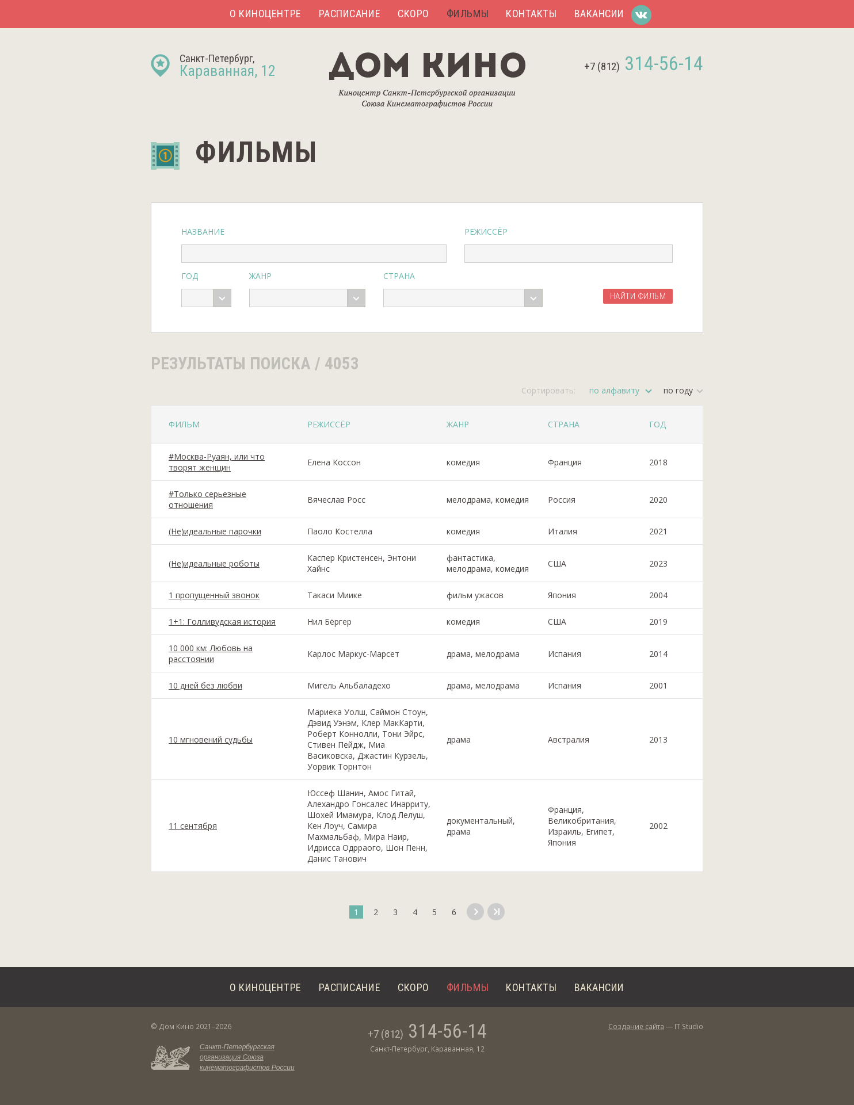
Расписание (349, 13)
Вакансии (599, 13)
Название (202, 231)
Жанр (260, 275)
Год (189, 275)
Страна (399, 275)
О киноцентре (266, 13)
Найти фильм (638, 296)
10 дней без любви (205, 685)
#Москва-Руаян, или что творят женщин (217, 462)
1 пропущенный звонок (214, 595)
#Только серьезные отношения (207, 499)
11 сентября (193, 825)
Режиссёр (486, 231)
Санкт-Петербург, (228, 65)
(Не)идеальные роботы (214, 563)
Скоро (413, 13)
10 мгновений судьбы (211, 739)
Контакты (531, 13)
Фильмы (468, 13)
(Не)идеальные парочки (215, 531)
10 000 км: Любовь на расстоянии (211, 653)
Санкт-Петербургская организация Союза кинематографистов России (247, 1057)
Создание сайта (636, 1026)
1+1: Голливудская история (222, 621)
